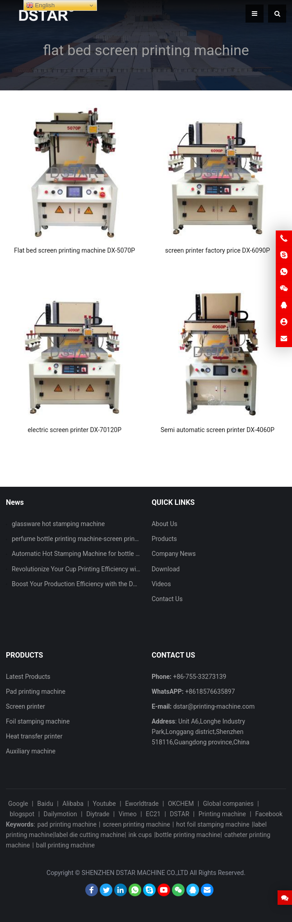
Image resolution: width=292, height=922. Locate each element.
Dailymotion (60, 814)
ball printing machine (65, 845)
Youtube (104, 803)
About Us (164, 523)
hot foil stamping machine (212, 824)
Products (164, 538)
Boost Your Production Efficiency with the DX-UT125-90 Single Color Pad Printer (123, 584)
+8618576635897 (210, 691)
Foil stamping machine (38, 721)
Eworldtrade (141, 803)
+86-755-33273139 (200, 676)
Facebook (269, 814)
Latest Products (28, 676)
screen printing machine (136, 824)
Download (166, 569)
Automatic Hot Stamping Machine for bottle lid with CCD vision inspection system (126, 553)
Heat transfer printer (34, 736)
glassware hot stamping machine (58, 523)
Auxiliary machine (31, 751)
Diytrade (97, 814)
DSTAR (179, 814)
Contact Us (167, 598)
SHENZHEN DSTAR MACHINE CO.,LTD (135, 872)
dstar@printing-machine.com (214, 706)
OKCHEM (181, 803)
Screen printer (25, 706)
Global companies (228, 803)
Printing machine (222, 814)
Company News (174, 553)
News (15, 502)
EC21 (153, 814)
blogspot (21, 814)
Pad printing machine (35, 691)
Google (18, 803)
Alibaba (72, 803)
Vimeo (128, 814)
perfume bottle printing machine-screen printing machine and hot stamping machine (129, 538)
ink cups (140, 834)
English (40, 5)
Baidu (45, 803)
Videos (161, 584)
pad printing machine (67, 824)
